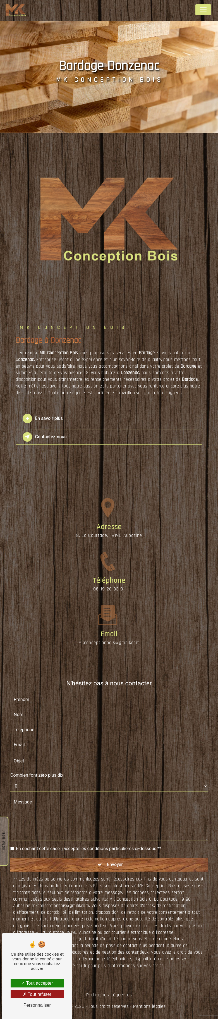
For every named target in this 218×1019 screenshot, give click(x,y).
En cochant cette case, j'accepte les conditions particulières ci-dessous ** (88, 848)
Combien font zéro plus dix (36, 775)
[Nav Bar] (203, 9)
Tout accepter (37, 983)
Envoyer (115, 864)
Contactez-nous (45, 437)
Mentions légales (149, 1006)
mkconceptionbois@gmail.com (109, 633)
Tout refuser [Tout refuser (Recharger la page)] (37, 994)
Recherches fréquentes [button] (109, 995)
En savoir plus (43, 418)
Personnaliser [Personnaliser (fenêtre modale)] (37, 1005)
